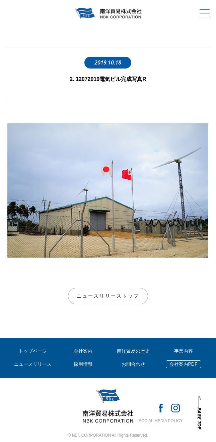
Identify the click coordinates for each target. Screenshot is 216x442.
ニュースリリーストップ (108, 296)
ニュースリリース (33, 364)
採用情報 (83, 364)
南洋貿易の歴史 (133, 351)
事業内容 (183, 351)
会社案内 (83, 351)
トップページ (33, 351)
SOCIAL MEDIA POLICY (161, 420)
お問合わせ (133, 364)
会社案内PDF (183, 364)
